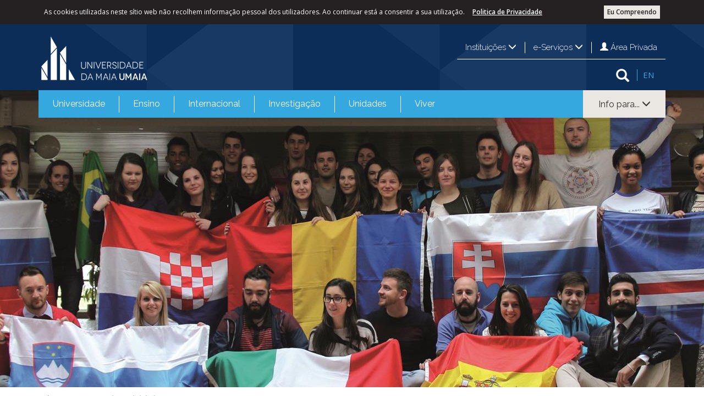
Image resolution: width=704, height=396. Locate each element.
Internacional (214, 103)
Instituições (490, 47)
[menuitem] (79, 104)
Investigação (294, 103)
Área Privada (628, 47)
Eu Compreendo (632, 11)
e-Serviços (558, 47)
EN (648, 74)
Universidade (79, 103)
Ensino (146, 103)
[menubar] (244, 104)
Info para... (624, 104)
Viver (425, 103)
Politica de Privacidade (507, 11)
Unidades (368, 103)
